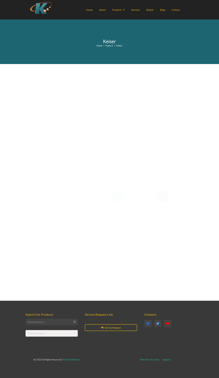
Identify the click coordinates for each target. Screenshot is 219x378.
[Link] (41, 8)
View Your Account (149, 359)
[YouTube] (56, 257)
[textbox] (36, 333)
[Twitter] (48, 257)
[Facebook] (40, 257)
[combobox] (52, 333)
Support (167, 359)
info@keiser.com (58, 241)
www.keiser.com (61, 237)
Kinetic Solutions (71, 359)
